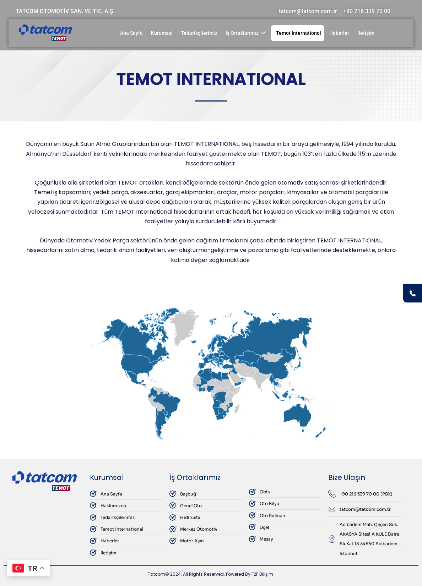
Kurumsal (162, 33)
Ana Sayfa (131, 33)
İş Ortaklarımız (246, 33)
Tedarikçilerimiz (199, 33)
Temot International (298, 33)
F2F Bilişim (262, 574)
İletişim (365, 33)
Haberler (339, 33)
